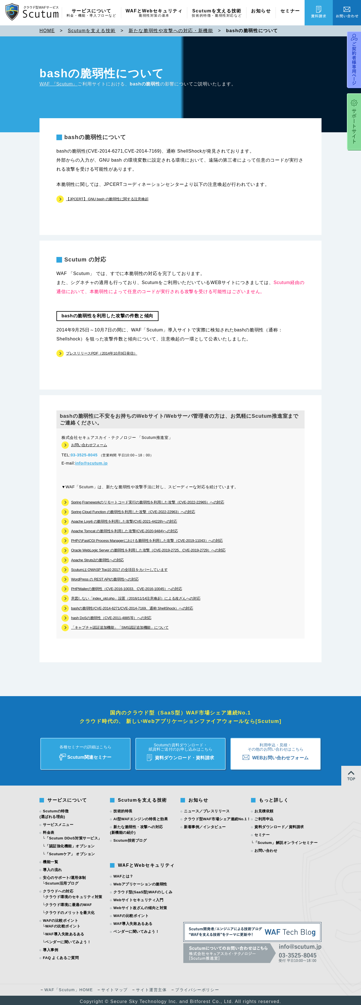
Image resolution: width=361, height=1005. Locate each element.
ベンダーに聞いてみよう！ (68, 939)
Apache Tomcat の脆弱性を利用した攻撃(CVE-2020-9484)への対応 (124, 531)
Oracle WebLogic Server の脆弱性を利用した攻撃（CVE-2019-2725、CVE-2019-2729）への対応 (148, 550)
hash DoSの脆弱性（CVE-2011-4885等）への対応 (111, 618)
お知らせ (261, 11)
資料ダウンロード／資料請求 (279, 824)
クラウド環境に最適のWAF (68, 902)
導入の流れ (52, 867)
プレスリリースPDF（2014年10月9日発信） (101, 353)
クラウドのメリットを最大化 (70, 910)
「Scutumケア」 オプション (70, 851)
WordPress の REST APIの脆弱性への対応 (104, 579)
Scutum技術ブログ (130, 838)
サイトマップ (114, 987)
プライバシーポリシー (197, 987)
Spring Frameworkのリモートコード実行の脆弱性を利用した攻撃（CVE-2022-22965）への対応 (147, 502)
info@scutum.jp (91, 463)
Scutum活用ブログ (61, 881)
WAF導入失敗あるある (64, 931)
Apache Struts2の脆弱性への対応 (97, 560)
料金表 (48, 830)
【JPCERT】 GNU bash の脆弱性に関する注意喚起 (107, 199)
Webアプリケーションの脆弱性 (140, 881)
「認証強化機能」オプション (70, 843)
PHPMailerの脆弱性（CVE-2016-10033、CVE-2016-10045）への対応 (126, 589)
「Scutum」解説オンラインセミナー (286, 840)
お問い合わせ (265, 848)
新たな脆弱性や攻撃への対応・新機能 (171, 30)
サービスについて (91, 13)
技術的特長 (123, 808)
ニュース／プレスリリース (207, 808)
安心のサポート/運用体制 (64, 875)
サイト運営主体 (151, 987)
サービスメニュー (58, 822)
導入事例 (50, 947)
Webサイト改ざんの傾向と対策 (140, 905)
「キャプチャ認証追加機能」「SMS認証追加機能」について (120, 627)
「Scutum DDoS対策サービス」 (73, 836)
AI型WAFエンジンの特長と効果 (140, 816)
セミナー (290, 11)
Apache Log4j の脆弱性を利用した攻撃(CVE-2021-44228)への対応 (124, 521)
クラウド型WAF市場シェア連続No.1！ (217, 816)
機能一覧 (50, 859)
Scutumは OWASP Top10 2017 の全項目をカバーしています (119, 570)
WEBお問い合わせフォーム (275, 749)
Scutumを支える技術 (217, 13)
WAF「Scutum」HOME (69, 987)
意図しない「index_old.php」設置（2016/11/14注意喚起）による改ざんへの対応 (136, 598)
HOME (47, 30)
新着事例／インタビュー (205, 824)
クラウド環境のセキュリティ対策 (73, 894)
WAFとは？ (123, 874)
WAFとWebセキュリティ (154, 13)
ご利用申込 (264, 816)
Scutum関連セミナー (85, 749)
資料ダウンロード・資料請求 (180, 749)
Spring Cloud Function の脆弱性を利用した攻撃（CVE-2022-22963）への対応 (133, 512)
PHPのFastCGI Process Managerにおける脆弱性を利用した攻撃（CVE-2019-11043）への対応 (147, 540)
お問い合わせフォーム (89, 445)
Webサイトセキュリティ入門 (138, 897)
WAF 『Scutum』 (58, 84)
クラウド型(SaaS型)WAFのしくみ (142, 889)
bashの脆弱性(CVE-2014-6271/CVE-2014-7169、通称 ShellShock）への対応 (132, 608)
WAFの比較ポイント (62, 924)
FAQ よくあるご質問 (61, 955)
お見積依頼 (264, 808)
